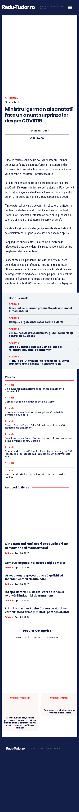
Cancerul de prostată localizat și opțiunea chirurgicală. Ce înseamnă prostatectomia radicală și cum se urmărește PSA (39, 420)
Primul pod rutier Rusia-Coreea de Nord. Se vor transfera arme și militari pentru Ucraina (39, 329)
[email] (29, 784)
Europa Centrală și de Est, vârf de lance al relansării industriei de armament (35, 315)
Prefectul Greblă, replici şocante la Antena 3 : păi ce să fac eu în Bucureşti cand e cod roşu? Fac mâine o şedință (20, 689)
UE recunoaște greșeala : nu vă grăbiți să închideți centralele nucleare (41, 301)
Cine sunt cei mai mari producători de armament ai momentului (40, 276)
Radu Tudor (41, 97)
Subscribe (65, 784)
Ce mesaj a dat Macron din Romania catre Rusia (59, 678)
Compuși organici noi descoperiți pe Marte (36, 288)
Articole (11, 64)
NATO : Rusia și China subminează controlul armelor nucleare (35, 442)
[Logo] (34, 7)
